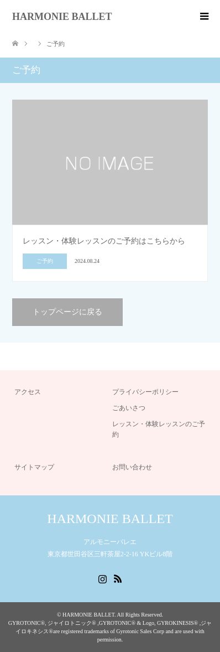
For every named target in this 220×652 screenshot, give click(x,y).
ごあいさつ (128, 408)
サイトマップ (34, 467)
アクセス (27, 392)
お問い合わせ (132, 467)
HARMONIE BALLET (62, 16)
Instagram (102, 578)
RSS (118, 578)
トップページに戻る (67, 312)
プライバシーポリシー (145, 392)
